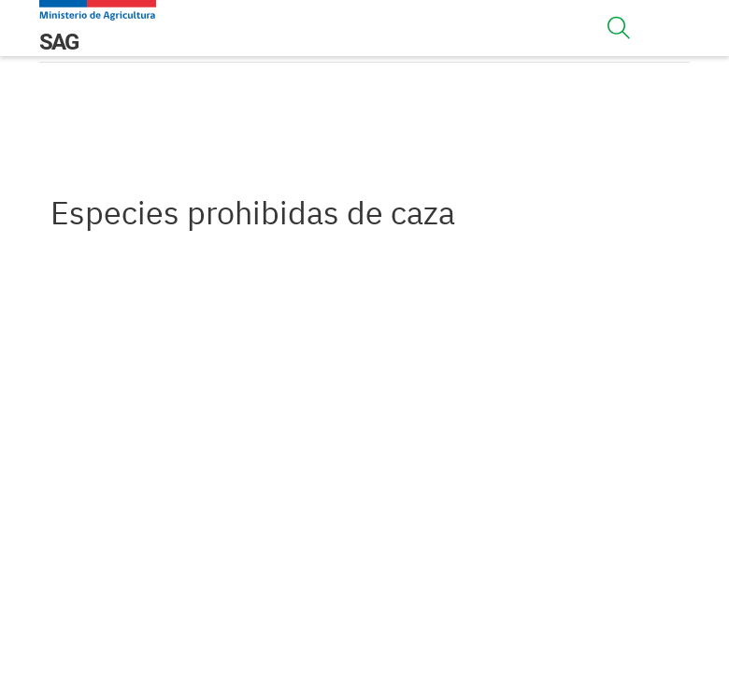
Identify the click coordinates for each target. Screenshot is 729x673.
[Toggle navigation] (619, 28)
